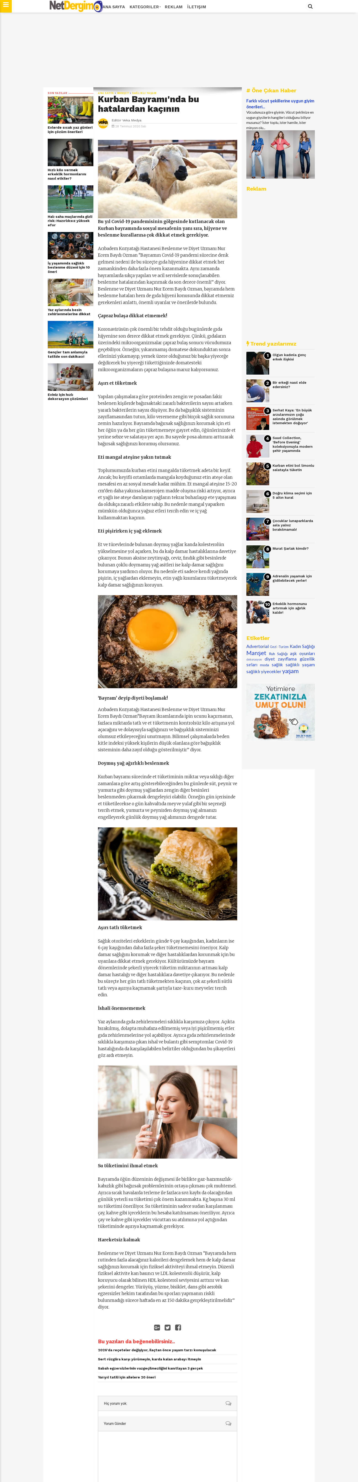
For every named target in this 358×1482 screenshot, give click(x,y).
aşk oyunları (302, 653)
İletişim (196, 6)
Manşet (123, 93)
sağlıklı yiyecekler (263, 671)
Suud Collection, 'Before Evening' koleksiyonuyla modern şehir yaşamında (293, 444)
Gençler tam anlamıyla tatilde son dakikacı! (67, 354)
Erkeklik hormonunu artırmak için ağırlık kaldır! (290, 608)
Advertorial (257, 646)
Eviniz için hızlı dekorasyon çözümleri (68, 397)
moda (264, 665)
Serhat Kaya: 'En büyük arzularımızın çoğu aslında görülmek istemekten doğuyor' (292, 416)
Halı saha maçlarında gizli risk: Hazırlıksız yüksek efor (70, 221)
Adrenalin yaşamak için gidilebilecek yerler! (292, 578)
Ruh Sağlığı (278, 653)
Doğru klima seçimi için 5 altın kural (292, 495)
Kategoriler (144, 6)
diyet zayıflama (281, 658)
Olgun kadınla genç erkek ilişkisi (289, 357)
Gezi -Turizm (279, 647)
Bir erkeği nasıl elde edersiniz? (289, 385)
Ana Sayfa (114, 6)
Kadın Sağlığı (302, 646)
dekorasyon (254, 659)
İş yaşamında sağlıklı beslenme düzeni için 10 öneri (69, 267)
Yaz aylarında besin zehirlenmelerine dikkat (69, 312)
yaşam (290, 670)
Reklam (174, 6)
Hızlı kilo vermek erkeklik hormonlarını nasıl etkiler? (67, 174)
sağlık (277, 664)
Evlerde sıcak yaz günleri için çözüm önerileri (70, 129)
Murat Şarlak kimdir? (291, 548)
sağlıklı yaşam (144, 93)
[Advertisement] (179, 50)
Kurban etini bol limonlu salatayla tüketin (293, 468)
